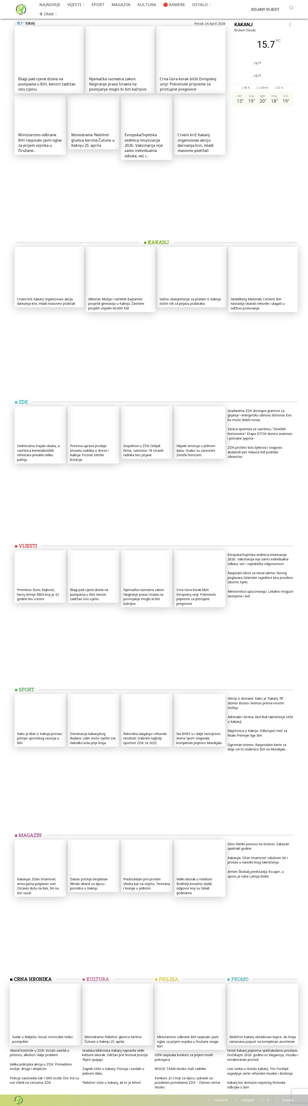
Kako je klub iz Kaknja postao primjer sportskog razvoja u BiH (39, 738)
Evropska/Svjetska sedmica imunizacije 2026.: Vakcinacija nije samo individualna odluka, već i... (144, 145)
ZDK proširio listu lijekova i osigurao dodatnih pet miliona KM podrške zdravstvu (255, 452)
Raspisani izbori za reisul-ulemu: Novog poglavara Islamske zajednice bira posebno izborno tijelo (260, 577)
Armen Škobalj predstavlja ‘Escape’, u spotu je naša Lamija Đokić (256, 873)
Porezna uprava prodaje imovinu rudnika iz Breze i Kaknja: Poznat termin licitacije (89, 453)
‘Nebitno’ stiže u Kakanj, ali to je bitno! (111, 1082)
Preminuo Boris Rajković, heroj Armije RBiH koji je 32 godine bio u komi (38, 594)
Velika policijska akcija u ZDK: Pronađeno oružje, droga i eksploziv (41, 1066)
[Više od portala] (20, 9)
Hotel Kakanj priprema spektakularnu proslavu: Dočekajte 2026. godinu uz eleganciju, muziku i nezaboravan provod (262, 1055)
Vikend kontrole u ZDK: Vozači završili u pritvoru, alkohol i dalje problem (39, 1052)
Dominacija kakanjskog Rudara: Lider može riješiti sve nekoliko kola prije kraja (93, 738)
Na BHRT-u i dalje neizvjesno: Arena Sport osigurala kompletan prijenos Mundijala (199, 738)
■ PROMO (237, 979)
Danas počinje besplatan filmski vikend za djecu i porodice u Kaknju (89, 883)
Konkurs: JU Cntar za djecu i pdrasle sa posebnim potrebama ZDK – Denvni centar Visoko (187, 1082)
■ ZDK (21, 402)
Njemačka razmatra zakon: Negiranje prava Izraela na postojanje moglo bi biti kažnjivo (118, 84)
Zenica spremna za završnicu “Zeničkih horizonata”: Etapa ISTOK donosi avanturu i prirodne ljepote (260, 433)
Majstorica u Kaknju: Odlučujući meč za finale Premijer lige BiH (257, 733)
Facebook (221, 1100)
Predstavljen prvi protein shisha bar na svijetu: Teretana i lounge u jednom (146, 883)
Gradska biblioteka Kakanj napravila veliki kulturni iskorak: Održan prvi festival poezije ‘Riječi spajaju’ (115, 1055)
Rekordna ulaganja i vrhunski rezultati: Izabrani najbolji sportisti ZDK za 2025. (145, 738)
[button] (291, 7)
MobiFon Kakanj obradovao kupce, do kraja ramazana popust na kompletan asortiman (262, 1039)
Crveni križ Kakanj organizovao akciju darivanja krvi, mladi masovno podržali (196, 142)
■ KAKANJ (156, 242)
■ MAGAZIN (28, 835)
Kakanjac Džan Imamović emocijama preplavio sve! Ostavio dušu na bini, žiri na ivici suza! (38, 886)
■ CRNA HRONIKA (31, 979)
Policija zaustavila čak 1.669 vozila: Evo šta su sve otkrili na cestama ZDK (44, 1080)
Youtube (287, 1100)
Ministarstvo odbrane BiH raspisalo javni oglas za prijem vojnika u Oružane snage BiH (187, 1041)
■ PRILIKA (166, 979)
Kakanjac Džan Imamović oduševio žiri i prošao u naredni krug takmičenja (258, 860)
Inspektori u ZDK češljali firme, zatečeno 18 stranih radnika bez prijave (143, 450)
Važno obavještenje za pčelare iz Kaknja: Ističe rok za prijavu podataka (190, 301)
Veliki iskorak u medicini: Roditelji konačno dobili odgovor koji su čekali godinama (194, 886)
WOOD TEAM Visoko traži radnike (180, 1068)
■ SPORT (24, 690)
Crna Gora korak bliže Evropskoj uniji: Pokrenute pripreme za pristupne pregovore (188, 84)
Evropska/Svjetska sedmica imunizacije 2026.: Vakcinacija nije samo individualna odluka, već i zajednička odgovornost (258, 559)
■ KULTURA (95, 979)
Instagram (247, 1100)
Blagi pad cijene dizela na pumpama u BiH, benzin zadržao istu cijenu (46, 84)
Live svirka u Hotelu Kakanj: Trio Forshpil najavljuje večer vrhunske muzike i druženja (260, 1071)
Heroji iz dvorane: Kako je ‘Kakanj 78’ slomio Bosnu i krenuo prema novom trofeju (256, 703)
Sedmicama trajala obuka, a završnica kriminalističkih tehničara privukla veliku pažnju (38, 453)
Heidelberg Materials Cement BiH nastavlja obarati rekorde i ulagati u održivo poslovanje (258, 303)
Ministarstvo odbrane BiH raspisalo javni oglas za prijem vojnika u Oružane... (40, 142)
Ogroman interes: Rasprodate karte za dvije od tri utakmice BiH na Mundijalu (257, 747)
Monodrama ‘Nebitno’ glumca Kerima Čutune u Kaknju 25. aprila (93, 140)
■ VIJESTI (26, 546)
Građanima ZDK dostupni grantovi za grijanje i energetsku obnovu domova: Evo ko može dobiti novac (260, 415)
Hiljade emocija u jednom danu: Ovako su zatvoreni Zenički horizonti (195, 450)
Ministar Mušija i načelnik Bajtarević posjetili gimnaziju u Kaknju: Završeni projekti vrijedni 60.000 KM (116, 303)
